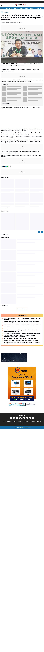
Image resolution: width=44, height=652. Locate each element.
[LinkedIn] (30, 418)
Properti (37, 8)
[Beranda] (2, 12)
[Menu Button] (1, 5)
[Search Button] (42, 5)
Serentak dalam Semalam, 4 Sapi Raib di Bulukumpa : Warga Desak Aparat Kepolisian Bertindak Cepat (21, 322)
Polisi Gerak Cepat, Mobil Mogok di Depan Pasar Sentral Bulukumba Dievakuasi (22, 333)
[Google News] (23, 418)
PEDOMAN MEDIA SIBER (11, 421)
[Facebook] (2, 166)
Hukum (10, 8)
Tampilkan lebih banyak (22, 309)
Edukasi (31, 8)
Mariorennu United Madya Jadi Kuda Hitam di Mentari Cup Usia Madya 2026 (22, 328)
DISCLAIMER (26, 421)
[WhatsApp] (8, 166)
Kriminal (21, 8)
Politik (6, 8)
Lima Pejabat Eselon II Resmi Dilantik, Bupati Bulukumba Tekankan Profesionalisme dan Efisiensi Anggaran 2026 (19, 336)
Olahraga (26, 8)
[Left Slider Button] (39, 232)
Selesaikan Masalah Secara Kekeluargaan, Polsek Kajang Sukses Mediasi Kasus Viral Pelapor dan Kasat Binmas (22, 331)
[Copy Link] (10, 166)
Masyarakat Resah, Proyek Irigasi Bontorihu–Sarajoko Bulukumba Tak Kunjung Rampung (22, 319)
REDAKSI (4, 421)
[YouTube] (20, 418)
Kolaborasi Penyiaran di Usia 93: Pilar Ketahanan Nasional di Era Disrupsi (21, 340)
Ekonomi (16, 8)
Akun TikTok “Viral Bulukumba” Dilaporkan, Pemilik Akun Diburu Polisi (20, 338)
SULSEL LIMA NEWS (27, 427)
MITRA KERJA (22, 423)
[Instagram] (17, 418)
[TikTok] (27, 418)
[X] (4, 166)
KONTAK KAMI (38, 421)
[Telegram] (6, 166)
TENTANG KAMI (32, 421)
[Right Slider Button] (43, 8)
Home (2, 8)
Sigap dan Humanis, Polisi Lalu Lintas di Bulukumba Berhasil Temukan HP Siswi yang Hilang (22, 343)
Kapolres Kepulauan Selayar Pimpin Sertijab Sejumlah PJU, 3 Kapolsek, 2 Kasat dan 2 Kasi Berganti (22, 325)
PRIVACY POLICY (20, 421)
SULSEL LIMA (19, 427)
